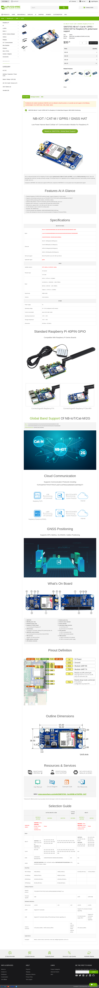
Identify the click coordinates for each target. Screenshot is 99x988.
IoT (64, 23)
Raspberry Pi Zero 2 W (88, 23)
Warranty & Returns (30, 974)
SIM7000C (37, 817)
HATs (17, 18)
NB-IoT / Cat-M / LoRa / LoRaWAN (74, 23)
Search (63, 7)
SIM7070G (63, 818)
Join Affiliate (4, 979)
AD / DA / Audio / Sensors (9, 83)
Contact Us (3, 971)
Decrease (86, 43)
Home (2, 18)
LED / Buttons (6, 86)
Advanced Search (55, 971)
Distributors (4, 974)
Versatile (5, 90)
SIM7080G (73, 818)
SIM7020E (81, 819)
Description (26, 96)
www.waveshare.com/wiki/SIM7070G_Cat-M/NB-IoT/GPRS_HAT (62, 794)
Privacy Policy (29, 977)
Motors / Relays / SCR (8, 79)
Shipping (28, 971)
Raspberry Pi (10, 18)
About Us (3, 969)
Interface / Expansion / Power (10, 74)
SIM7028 (91, 818)
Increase (86, 42)
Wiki (42, 96)
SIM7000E (38, 819)
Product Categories (55, 969)
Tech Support (29, 979)
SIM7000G (49, 818)
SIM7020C (81, 817)
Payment (28, 969)
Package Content (35, 96)
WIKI (52, 974)
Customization (4, 977)
